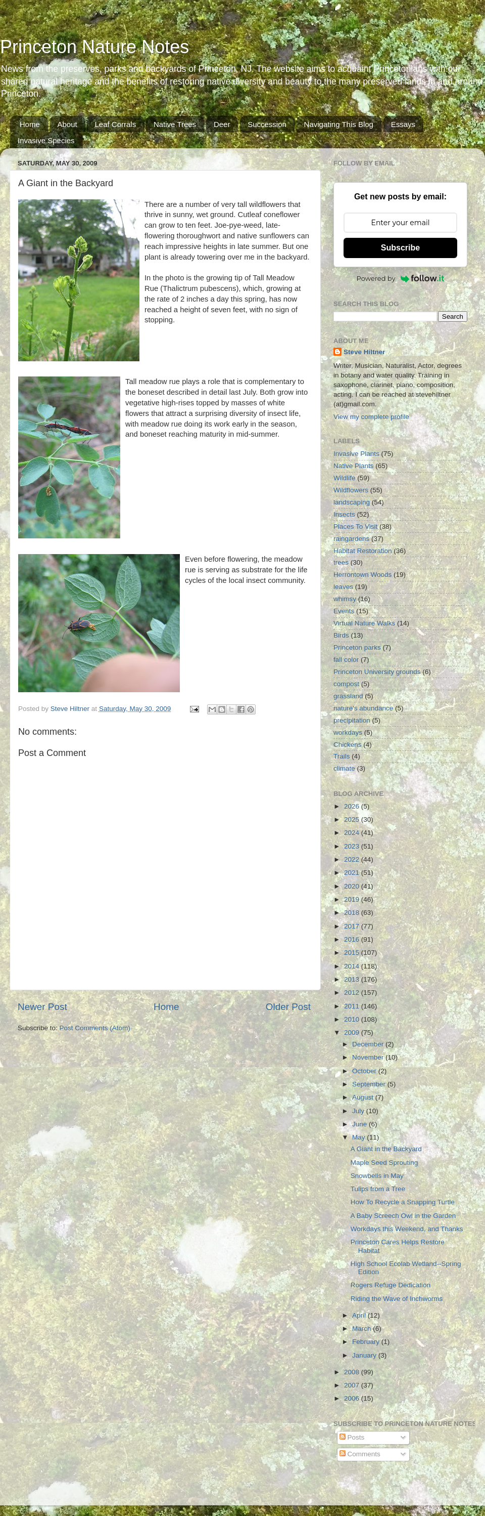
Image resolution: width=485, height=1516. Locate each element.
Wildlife (344, 478)
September (369, 1084)
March (362, 1328)
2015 (352, 952)
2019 (352, 899)
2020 (352, 886)
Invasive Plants (356, 453)
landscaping (351, 502)
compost (346, 684)
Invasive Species (46, 140)
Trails (341, 756)
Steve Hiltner (364, 352)
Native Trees (175, 124)
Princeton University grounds (377, 672)
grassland (348, 696)
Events (343, 611)
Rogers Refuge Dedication (390, 1285)
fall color (346, 659)
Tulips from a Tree (378, 1189)
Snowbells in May (377, 1176)
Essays (403, 124)
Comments (360, 1454)
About (67, 124)
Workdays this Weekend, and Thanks (407, 1229)
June (360, 1124)
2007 (352, 1385)
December (368, 1044)
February (366, 1341)
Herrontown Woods (362, 574)
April (360, 1315)
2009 (352, 1032)
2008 (352, 1372)
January (365, 1355)
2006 (352, 1398)
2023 (352, 846)
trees (341, 562)
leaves (343, 587)
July (359, 1111)
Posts (352, 1437)
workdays (347, 732)
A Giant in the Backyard (386, 1149)
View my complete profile (371, 416)
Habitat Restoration (362, 551)
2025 (352, 819)
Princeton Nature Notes (94, 46)
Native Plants (353, 466)
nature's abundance (363, 708)
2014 (352, 966)
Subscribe (400, 247)
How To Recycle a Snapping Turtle (403, 1202)
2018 (352, 912)
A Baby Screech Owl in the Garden (403, 1215)
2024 (352, 832)
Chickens (347, 744)
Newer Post (42, 1006)
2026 (352, 806)
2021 (352, 872)
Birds (341, 635)
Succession (267, 124)
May (359, 1137)
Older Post (288, 1006)
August (363, 1097)
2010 (352, 1019)
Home (30, 124)
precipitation (351, 720)
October (365, 1071)
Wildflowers (350, 490)
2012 (352, 992)
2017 (352, 926)
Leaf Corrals (115, 124)
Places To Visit (355, 526)
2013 (352, 979)
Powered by (401, 278)
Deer (222, 124)
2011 (352, 1006)
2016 (352, 939)
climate (344, 768)
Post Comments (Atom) (95, 1028)
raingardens (351, 538)
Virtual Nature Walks (364, 623)
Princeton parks (357, 647)
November (368, 1057)
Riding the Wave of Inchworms (397, 1298)
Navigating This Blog (338, 124)
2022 (352, 859)
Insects (344, 514)
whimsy (344, 599)
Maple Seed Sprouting (384, 1162)
